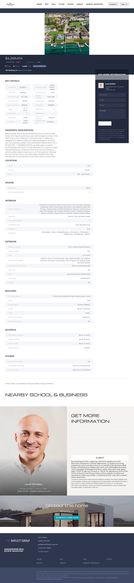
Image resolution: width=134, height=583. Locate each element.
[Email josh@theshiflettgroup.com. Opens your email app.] (57, 544)
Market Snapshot (94, 4)
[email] (112, 100)
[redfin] (18, 572)
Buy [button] (47, 4)
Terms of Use (121, 137)
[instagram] (14, 572)
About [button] (80, 4)
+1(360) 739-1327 (110, 90)
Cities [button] (61, 4)
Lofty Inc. (47, 577)
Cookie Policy (100, 577)
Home (39, 4)
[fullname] (112, 95)
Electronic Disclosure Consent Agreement (89, 463)
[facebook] (5, 572)
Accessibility (58, 579)
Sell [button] (54, 4)
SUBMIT (100, 458)
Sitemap (51, 579)
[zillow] (10, 572)
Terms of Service (78, 473)
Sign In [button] (124, 4)
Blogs (71, 4)
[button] (40, 560)
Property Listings (42, 579)
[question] (112, 113)
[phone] (112, 105)
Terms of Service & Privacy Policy (84, 577)
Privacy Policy (105, 139)
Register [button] (113, 4)
